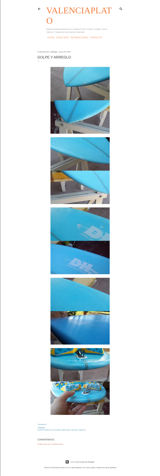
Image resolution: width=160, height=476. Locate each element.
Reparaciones (78, 37)
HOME (49, 37)
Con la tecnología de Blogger (80, 462)
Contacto (95, 37)
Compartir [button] (42, 424)
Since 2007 (61, 37)
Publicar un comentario (50, 444)
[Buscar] (121, 8)
